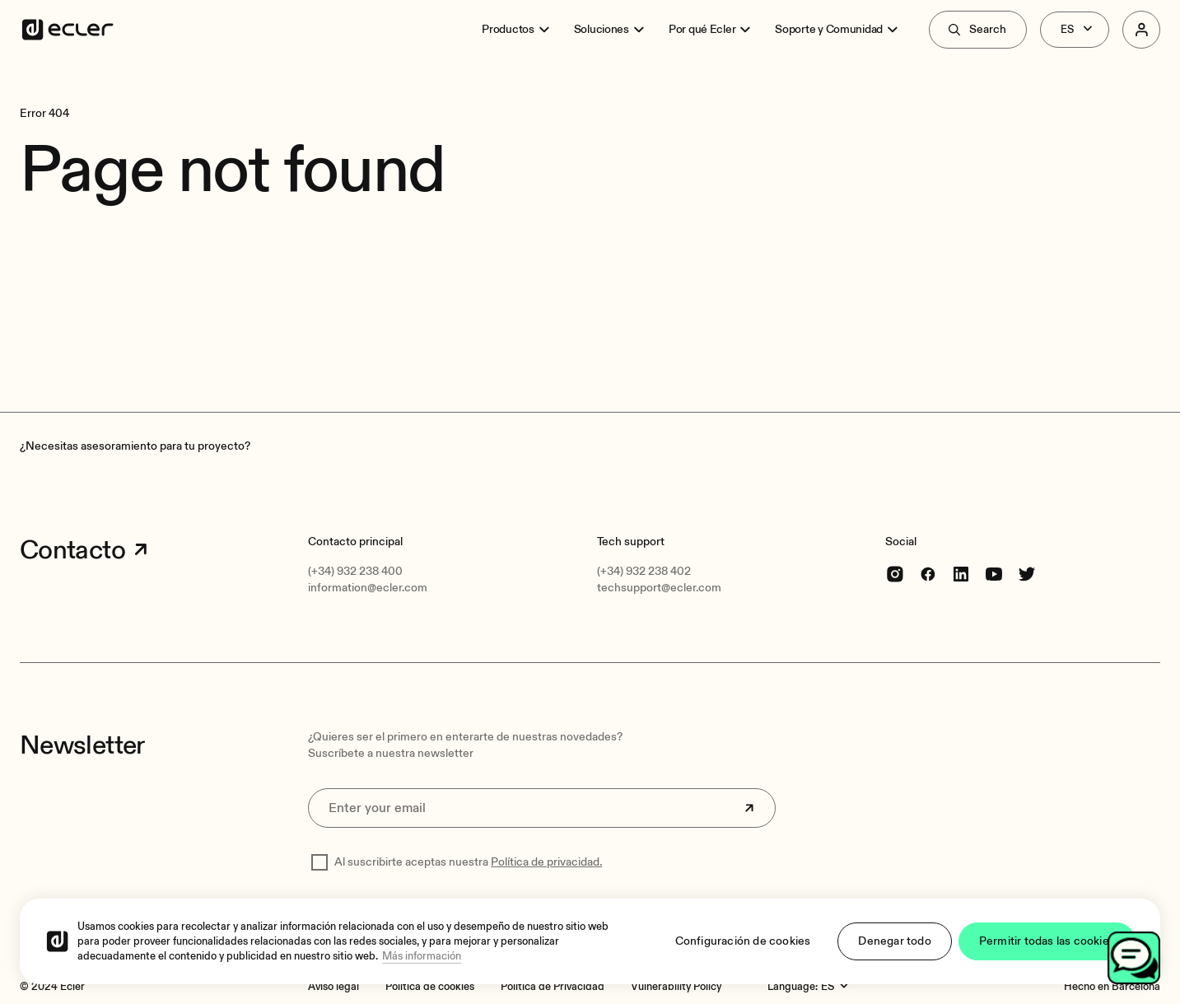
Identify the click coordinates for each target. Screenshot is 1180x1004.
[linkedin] (961, 573)
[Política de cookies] (429, 986)
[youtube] (994, 573)
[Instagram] (895, 573)
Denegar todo (894, 941)
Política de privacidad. (546, 862)
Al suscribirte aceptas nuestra (468, 862)
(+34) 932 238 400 (355, 571)
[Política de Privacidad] (552, 986)
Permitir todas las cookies (1047, 941)
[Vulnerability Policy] (676, 986)
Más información (421, 956)
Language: (792, 986)
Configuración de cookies (743, 941)
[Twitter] (1027, 573)
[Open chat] (1134, 958)
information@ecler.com (367, 588)
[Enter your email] (542, 808)
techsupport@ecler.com (659, 588)
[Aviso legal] (333, 986)
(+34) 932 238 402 (644, 571)
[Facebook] (928, 573)
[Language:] (836, 986)
